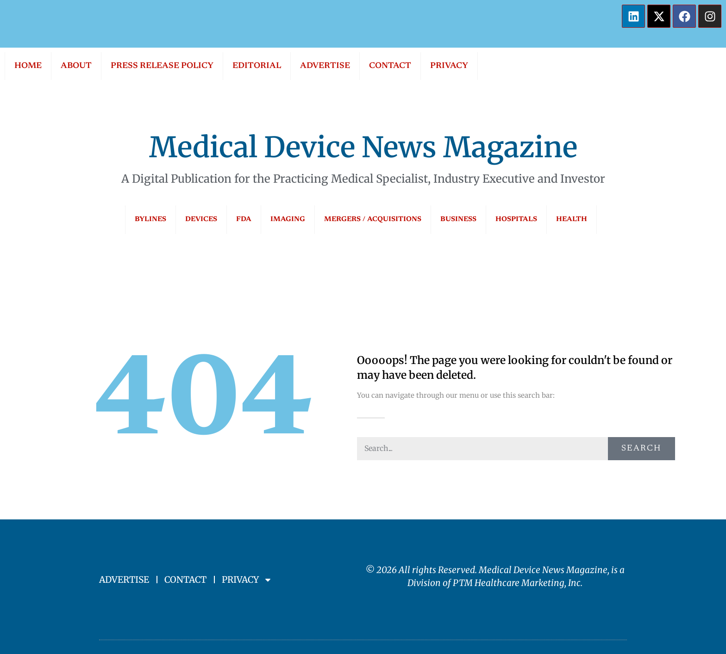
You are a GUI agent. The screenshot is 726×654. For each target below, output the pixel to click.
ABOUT (76, 66)
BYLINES (150, 219)
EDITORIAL (256, 66)
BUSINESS (458, 219)
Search (641, 448)
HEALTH (571, 219)
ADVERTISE (325, 66)
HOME (28, 66)
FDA (243, 219)
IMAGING (287, 219)
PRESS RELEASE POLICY (162, 66)
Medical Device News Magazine (363, 147)
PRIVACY (449, 66)
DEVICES (201, 219)
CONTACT (390, 66)
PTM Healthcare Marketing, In (514, 582)
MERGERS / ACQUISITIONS (372, 219)
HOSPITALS (516, 219)
